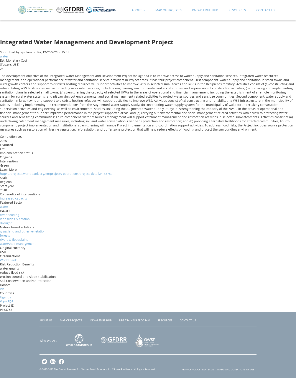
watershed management (18, 244)
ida (2, 289)
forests (5, 235)
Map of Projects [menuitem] (168, 10)
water (4, 56)
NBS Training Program (134, 320)
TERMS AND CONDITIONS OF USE (235, 369)
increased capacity (13, 198)
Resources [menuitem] (237, 10)
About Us (46, 320)
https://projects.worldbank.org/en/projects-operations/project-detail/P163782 (56, 174)
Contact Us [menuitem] (265, 10)
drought (6, 223)
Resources (165, 320)
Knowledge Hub (100, 320)
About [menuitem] (137, 11)
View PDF (6, 301)
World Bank (8, 260)
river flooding (9, 215)
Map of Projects (71, 320)
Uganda (5, 297)
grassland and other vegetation (23, 231)
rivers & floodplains (14, 239)
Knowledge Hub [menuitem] (205, 10)
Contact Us (188, 320)
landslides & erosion (15, 219)
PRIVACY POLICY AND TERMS (198, 369)
